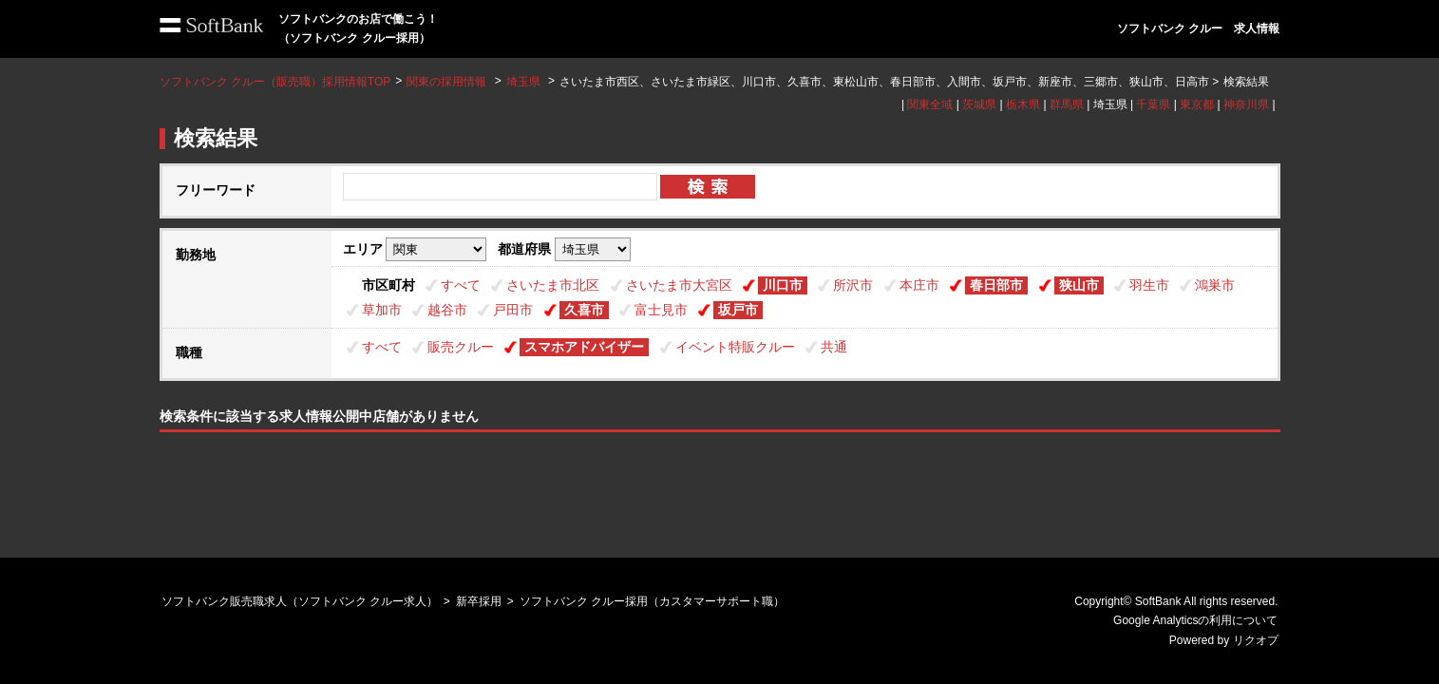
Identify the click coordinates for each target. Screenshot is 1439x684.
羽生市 (1149, 285)
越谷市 (447, 309)
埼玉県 (523, 81)
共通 (834, 346)
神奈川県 (1246, 104)
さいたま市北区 (552, 285)
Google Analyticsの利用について (1195, 620)
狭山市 (1079, 285)
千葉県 (1153, 104)
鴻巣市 (1215, 285)
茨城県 (979, 104)
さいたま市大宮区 (679, 285)
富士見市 (661, 309)
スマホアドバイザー (584, 346)
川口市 (783, 285)
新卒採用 (479, 601)
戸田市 (513, 309)
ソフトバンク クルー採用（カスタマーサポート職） (652, 601)
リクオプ (1255, 640)
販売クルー (460, 346)
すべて (461, 285)
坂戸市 (738, 309)
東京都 (1197, 104)
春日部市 (996, 285)
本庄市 (919, 285)
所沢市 (853, 285)
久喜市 (584, 309)
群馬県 (1067, 104)
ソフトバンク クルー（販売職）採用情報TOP (275, 81)
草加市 (382, 309)
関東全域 (930, 104)
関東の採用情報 (448, 81)
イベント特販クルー (735, 346)
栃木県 (1023, 104)
